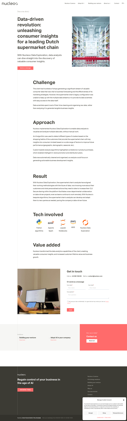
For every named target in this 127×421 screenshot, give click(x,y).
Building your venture (94, 3)
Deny (104, 413)
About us (106, 3)
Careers (90, 394)
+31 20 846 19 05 (68, 418)
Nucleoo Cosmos (70, 3)
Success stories (92, 391)
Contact (116, 3)
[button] (124, 400)
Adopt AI (80, 3)
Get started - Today (25, 389)
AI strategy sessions (94, 379)
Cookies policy (100, 417)
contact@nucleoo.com (95, 276)
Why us (90, 388)
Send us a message (25, 68)
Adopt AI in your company (60, 339)
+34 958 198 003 (77, 276)
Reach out (92, 340)
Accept (91, 413)
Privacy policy (108, 417)
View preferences (118, 413)
